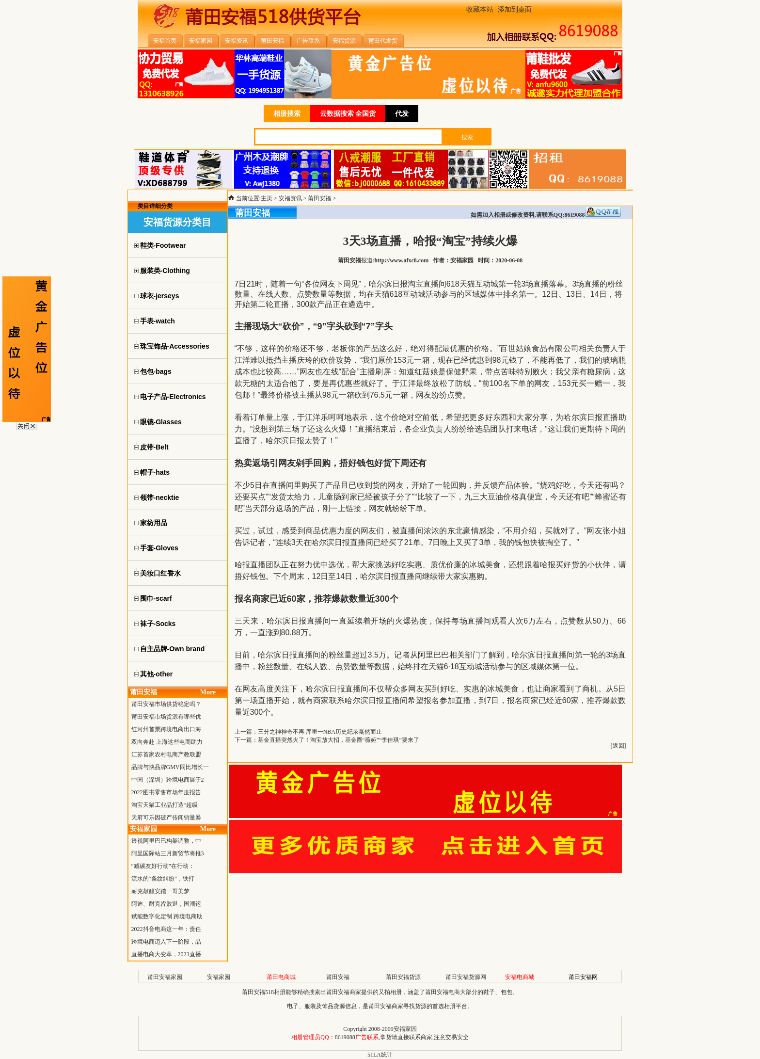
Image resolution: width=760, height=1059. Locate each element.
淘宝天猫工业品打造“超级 (164, 805)
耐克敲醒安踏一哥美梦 (160, 891)
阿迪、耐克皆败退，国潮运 (166, 903)
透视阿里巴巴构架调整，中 (166, 840)
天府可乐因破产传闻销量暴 (166, 817)
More (208, 692)
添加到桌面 (515, 9)
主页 (266, 198)
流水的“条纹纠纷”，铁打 (163, 878)
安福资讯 (290, 198)
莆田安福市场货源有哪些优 (166, 716)
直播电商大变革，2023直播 (166, 954)
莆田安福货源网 (465, 977)
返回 (618, 745)
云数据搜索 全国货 (348, 113)
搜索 (467, 137)
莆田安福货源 (403, 977)
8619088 (345, 1037)
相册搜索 (287, 113)
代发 (402, 113)
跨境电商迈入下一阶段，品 (166, 941)
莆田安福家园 (164, 977)
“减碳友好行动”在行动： (163, 866)
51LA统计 (380, 1054)
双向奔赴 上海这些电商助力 (167, 741)
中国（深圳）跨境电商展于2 (167, 779)
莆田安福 (319, 198)
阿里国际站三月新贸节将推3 (167, 853)
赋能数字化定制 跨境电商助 (167, 916)
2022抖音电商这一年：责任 (166, 929)
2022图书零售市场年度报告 (166, 792)
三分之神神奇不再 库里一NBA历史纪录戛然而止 (320, 731)
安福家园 (218, 977)
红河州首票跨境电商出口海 (166, 729)
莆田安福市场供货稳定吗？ (166, 704)
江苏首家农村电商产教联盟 (166, 754)
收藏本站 (479, 9)
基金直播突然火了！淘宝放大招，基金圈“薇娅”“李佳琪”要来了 (338, 740)
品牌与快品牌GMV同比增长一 (170, 767)
